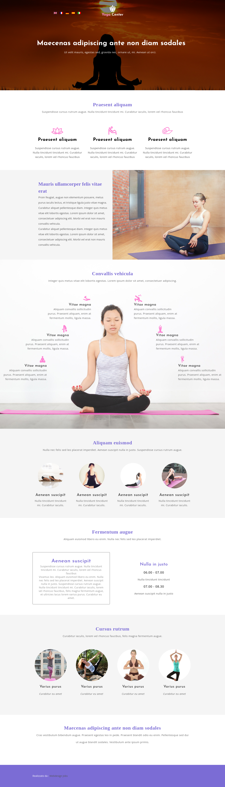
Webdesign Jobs (59, 776)
